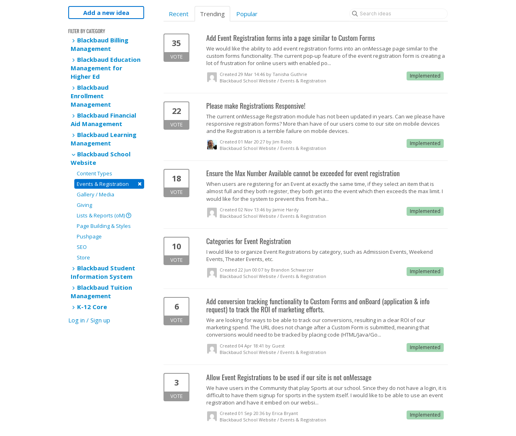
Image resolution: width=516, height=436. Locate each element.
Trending (212, 14)
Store (83, 257)
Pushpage (89, 236)
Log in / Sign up (89, 320)
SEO (82, 247)
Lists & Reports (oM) (104, 215)
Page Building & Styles (104, 226)
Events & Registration (109, 183)
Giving (84, 205)
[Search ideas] (398, 13)
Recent (179, 14)
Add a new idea (106, 12)
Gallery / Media (95, 194)
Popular (247, 14)
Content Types (94, 173)
